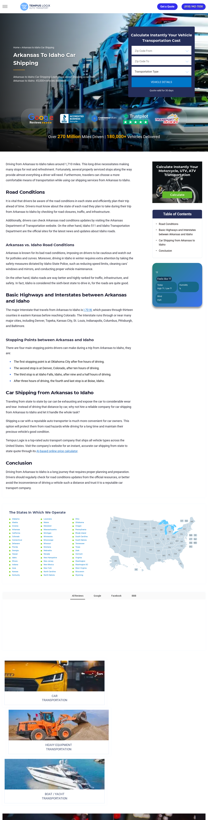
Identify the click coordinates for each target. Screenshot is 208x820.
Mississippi (49, 540)
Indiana (15, 564)
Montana (48, 547)
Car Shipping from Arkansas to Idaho (177, 242)
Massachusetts (50, 529)
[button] (2, 602)
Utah (77, 550)
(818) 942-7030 (193, 6)
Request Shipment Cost (155, 767)
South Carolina (82, 536)
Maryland (48, 526)
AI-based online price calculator (56, 451)
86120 (37, 805)
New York (48, 568)
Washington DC (82, 564)
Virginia (78, 557)
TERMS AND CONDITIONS (89, 767)
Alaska (15, 522)
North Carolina (50, 571)
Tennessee (80, 543)
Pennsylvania (81, 529)
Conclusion (165, 250)
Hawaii (15, 554)
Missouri (47, 543)
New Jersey (49, 561)
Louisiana (48, 519)
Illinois (15, 561)
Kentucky (16, 575)
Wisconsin (80, 571)
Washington (80, 561)
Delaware (16, 543)
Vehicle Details (161, 82)
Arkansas (16, 529)
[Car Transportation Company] (5, 782)
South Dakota (81, 540)
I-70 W (88, 310)
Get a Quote (167, 6)
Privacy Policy (61, 767)
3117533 (17, 805)
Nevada (47, 554)
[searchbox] (150, 51)
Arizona (15, 526)
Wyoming (79, 575)
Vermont (79, 554)
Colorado (16, 536)
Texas (78, 547)
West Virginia (81, 568)
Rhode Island (81, 533)
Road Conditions (168, 224)
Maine (46, 522)
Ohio (77, 519)
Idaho (14, 557)
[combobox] (161, 51)
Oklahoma (80, 522)
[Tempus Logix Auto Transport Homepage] (25, 7)
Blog (132, 767)
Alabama (16, 519)
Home (16, 47)
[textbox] (161, 71)
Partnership (115, 767)
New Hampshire (51, 557)
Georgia (15, 550)
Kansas (15, 571)
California (16, 533)
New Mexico (49, 564)
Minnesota (48, 536)
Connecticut (17, 540)
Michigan (48, 533)
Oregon (78, 526)
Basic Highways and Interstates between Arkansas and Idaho (177, 232)
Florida (15, 547)
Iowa (14, 568)
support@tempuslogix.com (36, 801)
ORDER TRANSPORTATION (104, 738)
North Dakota (50, 575)
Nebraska (48, 550)
